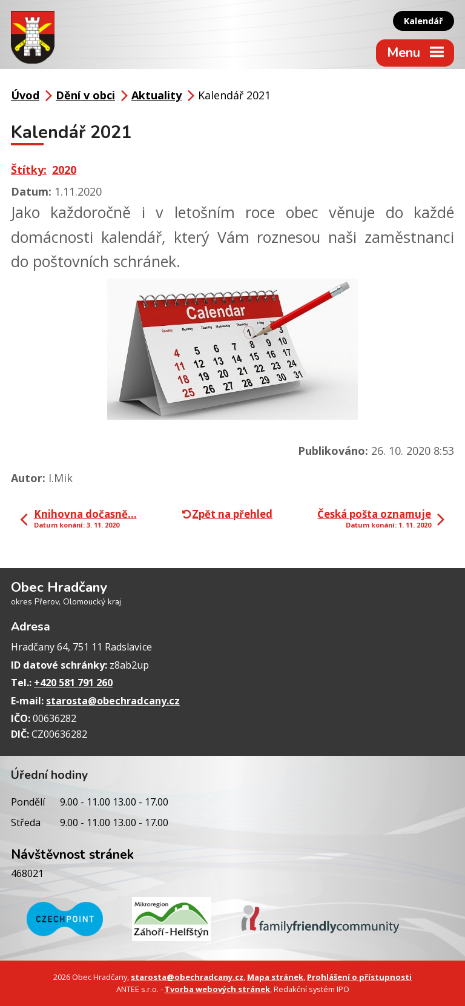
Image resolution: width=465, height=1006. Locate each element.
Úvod (25, 95)
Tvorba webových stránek (217, 989)
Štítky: (29, 169)
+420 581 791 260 (73, 682)
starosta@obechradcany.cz (113, 700)
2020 (64, 169)
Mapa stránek (275, 976)
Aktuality (156, 95)
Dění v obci (85, 95)
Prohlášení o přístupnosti (359, 976)
